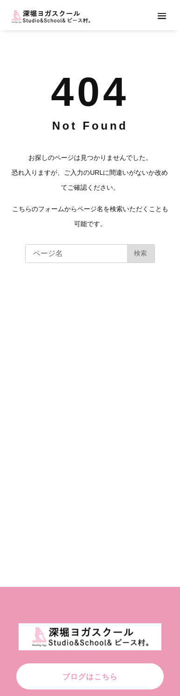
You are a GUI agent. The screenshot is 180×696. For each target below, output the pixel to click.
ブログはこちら (90, 677)
